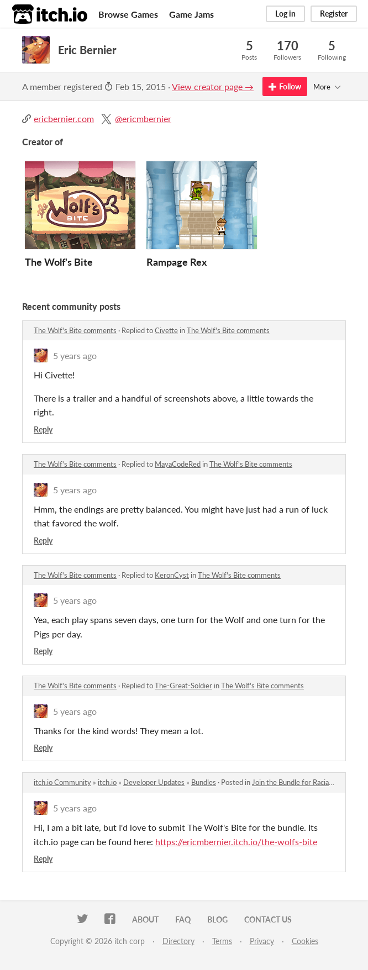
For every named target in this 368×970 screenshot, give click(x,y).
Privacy (262, 941)
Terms (222, 941)
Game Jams (191, 14)
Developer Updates (154, 782)
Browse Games (128, 14)
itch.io (107, 782)
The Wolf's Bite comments (75, 330)
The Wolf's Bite (59, 262)
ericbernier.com (64, 118)
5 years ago (75, 355)
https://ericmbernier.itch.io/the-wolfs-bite (236, 841)
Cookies (305, 941)
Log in (285, 13)
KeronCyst (172, 575)
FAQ (183, 919)
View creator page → (213, 86)
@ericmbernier (143, 118)
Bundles (203, 782)
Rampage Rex (176, 262)
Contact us (268, 919)
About (145, 919)
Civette (166, 330)
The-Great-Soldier (183, 685)
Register (334, 13)
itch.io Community (62, 782)
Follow (285, 86)
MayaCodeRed (178, 464)
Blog (217, 919)
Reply (43, 429)
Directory (178, 941)
